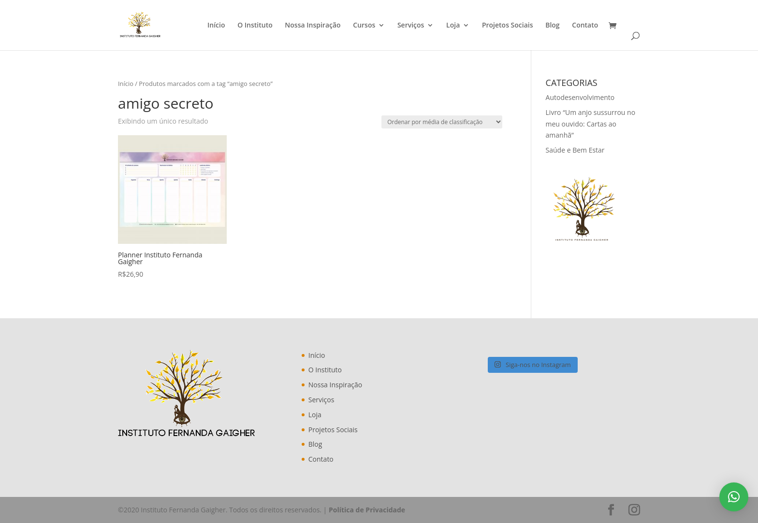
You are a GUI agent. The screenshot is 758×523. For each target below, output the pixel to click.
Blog (552, 25)
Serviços (410, 25)
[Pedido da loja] (441, 121)
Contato (585, 25)
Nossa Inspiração (312, 25)
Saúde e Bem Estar (575, 150)
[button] (733, 496)
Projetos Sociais (507, 25)
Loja (453, 25)
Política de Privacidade (367, 509)
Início (216, 25)
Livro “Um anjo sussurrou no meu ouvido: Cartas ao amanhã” (591, 124)
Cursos (364, 25)
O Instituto (255, 25)
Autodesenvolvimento (580, 97)
